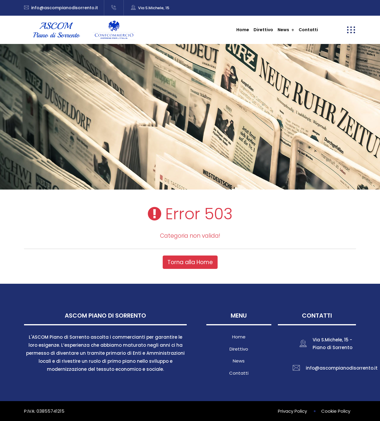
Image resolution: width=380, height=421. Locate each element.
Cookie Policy (335, 411)
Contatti (308, 30)
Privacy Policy (292, 411)
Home (242, 30)
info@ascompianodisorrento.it (64, 8)
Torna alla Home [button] (190, 262)
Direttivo (263, 30)
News (283, 30)
